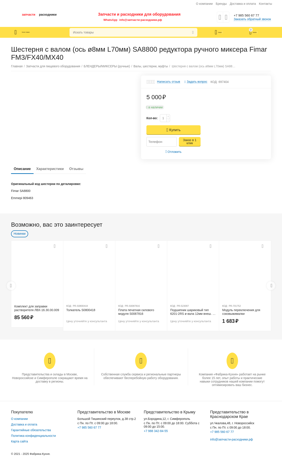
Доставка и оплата (243, 3)
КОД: (214, 82)
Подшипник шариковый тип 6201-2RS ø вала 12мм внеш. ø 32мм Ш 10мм (192, 312)
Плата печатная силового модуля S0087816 (136, 311)
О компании (204, 3)
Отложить (173, 151)
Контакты (265, 3)
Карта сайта (19, 441)
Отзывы (84, 169)
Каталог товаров (37, 32)
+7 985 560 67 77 (249, 15)
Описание (23, 169)
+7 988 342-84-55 (156, 431)
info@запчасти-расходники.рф (140, 19)
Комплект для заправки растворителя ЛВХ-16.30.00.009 (36, 308)
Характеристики (54, 169)
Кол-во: (152, 118)
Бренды (221, 3)
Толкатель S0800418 (80, 310)
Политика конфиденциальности (33, 435)
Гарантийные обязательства (31, 430)
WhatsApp (110, 19)
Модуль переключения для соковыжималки (241, 311)
